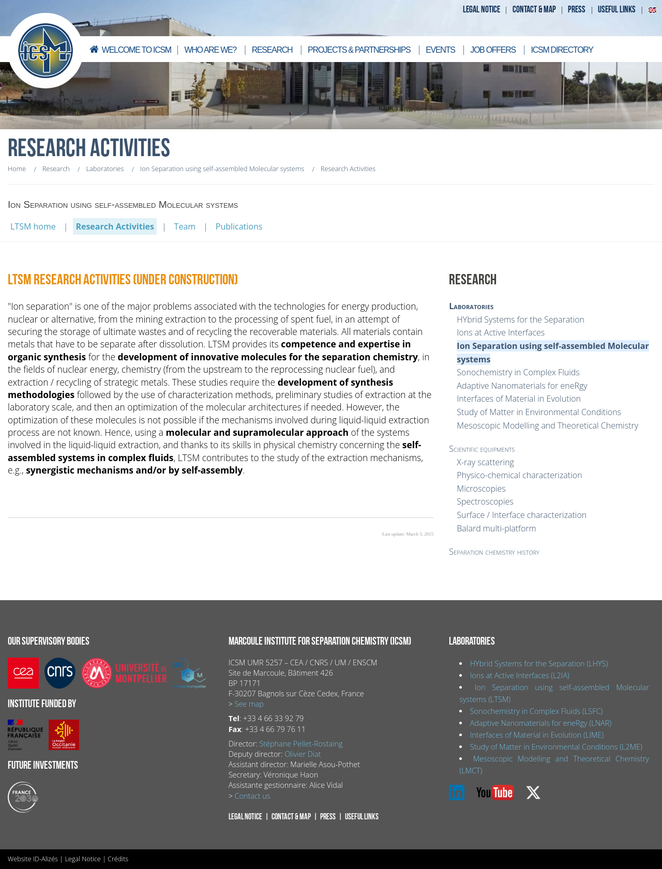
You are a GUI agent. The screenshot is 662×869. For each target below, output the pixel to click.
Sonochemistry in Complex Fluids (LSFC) (536, 711)
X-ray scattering (485, 462)
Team (185, 226)
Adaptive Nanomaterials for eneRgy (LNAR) (540, 723)
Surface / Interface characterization (521, 515)
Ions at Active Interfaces (501, 332)
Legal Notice (82, 858)
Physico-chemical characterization (519, 475)
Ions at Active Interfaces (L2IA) (519, 675)
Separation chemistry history (494, 551)
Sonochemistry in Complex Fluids (518, 372)
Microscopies (481, 488)
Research (272, 49)
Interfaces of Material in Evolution (519, 398)
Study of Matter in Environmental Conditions (539, 412)
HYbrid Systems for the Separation (520, 319)
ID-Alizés (45, 858)
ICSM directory (562, 49)
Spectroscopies (485, 501)
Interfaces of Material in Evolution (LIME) (537, 735)
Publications (239, 226)
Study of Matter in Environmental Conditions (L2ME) (556, 747)
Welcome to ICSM (129, 49)
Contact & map (534, 9)
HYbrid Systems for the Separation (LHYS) (539, 663)
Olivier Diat (302, 754)
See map (249, 704)
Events (440, 49)
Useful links (617, 9)
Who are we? (210, 49)
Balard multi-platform (496, 528)
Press (576, 9)
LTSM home (33, 226)
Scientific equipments (482, 448)
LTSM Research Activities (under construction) (123, 280)
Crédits (118, 858)
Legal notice (481, 9)
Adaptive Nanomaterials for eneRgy (522, 385)
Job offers (493, 49)
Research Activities (115, 226)
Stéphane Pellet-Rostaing (300, 744)
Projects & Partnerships (359, 49)
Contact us (252, 796)
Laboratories (471, 306)
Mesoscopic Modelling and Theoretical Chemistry (547, 425)
